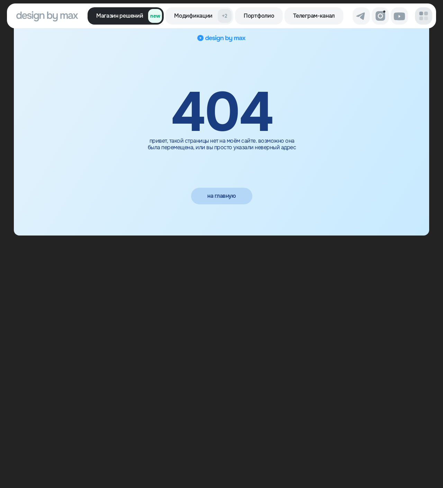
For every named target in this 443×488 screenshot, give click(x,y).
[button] (423, 16)
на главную (221, 195)
